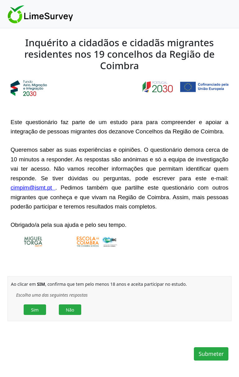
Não (70, 310)
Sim (35, 310)
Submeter (211, 353)
